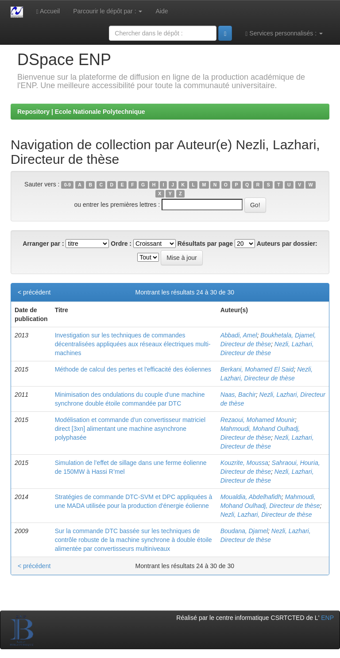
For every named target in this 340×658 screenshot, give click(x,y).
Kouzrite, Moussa (244, 462)
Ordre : (121, 243)
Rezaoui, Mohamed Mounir (257, 419)
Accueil (48, 11)
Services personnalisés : (284, 33)
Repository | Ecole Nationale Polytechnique (81, 111)
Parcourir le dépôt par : (107, 11)
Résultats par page (205, 243)
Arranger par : (43, 243)
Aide (161, 11)
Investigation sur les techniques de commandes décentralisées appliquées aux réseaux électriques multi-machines (133, 344)
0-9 (67, 184)
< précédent (34, 292)
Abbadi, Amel (238, 335)
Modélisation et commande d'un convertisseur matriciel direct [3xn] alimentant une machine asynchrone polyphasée (130, 428)
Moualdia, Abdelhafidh (251, 496)
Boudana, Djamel (244, 530)
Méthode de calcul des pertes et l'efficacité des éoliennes (133, 369)
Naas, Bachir (238, 394)
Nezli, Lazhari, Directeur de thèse (266, 514)
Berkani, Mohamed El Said (257, 369)
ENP (327, 617)
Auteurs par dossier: (287, 243)
